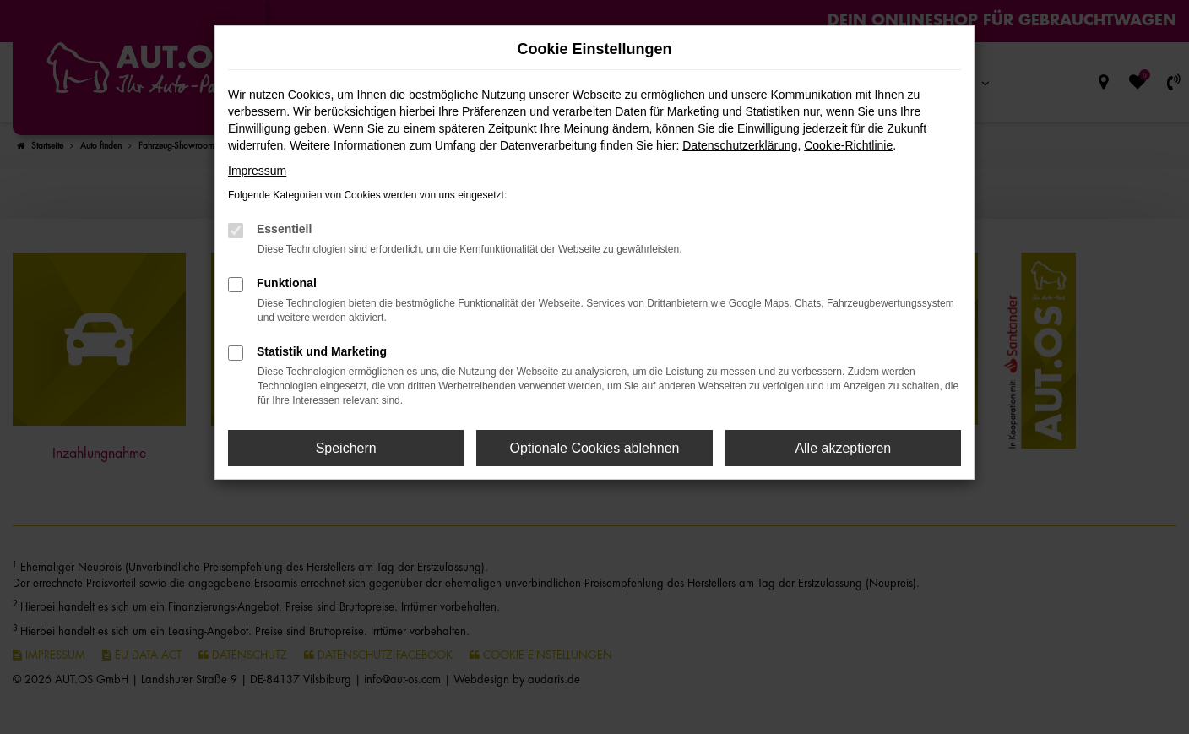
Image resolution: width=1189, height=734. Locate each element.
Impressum (257, 170)
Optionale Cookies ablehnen (594, 448)
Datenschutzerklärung (739, 145)
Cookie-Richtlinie (848, 145)
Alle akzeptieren (843, 448)
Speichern (346, 448)
